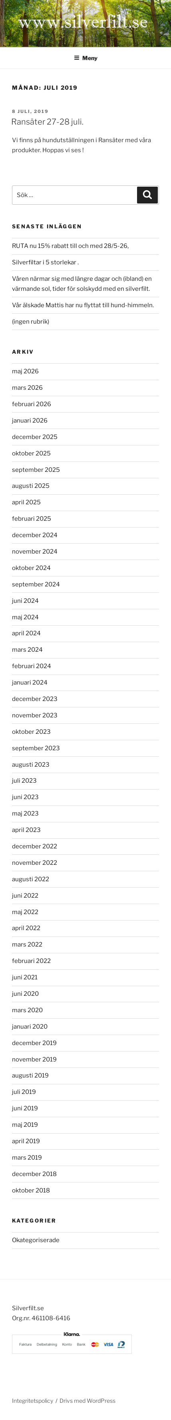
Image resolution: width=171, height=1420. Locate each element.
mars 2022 (27, 944)
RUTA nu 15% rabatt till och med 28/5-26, (70, 246)
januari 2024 (30, 682)
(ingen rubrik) (30, 321)
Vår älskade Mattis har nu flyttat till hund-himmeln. (83, 305)
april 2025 (26, 502)
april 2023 (26, 830)
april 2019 (26, 1141)
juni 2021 (25, 977)
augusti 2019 (30, 1075)
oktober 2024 (31, 568)
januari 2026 (30, 420)
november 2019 (34, 1059)
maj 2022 (25, 912)
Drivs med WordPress (87, 1400)
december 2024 (35, 535)
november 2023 (35, 715)
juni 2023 (25, 797)
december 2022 (34, 846)
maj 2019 (25, 1124)
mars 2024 (27, 649)
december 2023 (35, 699)
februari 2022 (31, 961)
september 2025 (36, 469)
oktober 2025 (31, 453)
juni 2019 (25, 1108)
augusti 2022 (30, 879)
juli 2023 (24, 780)
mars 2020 (27, 1010)
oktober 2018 (31, 1190)
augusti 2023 (31, 764)
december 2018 (34, 1174)
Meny (85, 57)
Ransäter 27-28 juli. (47, 122)
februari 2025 (31, 518)
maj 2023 (25, 813)
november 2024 (35, 551)
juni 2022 (25, 895)
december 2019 (34, 1043)
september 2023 (36, 748)
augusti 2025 (31, 485)
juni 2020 (25, 993)
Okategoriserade (36, 1240)
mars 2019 (27, 1157)
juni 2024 (25, 600)
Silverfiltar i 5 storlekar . (45, 262)
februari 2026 (31, 404)
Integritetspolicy (32, 1400)
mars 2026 (27, 387)
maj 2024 (25, 617)
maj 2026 (25, 371)
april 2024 (26, 633)
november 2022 (34, 862)
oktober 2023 (31, 731)
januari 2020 (30, 1026)
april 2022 (26, 928)
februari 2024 (31, 666)
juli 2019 (24, 1092)
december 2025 (35, 437)
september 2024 (36, 584)
